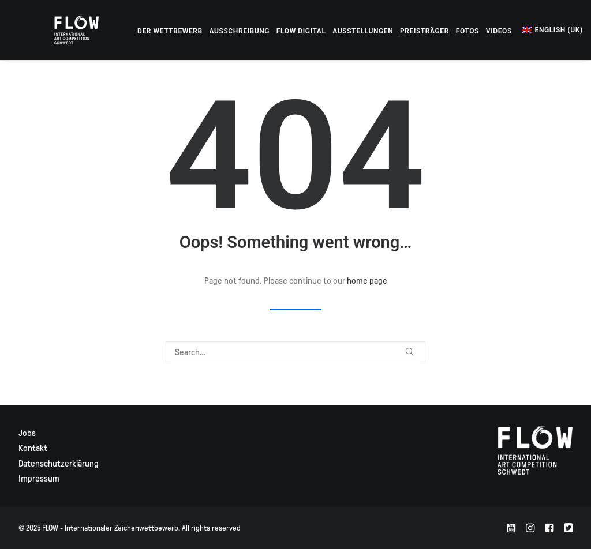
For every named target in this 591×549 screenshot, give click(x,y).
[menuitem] (140, 31)
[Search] (295, 352)
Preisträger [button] (394, 31)
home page (367, 280)
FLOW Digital (271, 31)
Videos (469, 31)
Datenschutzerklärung (58, 463)
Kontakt (32, 448)
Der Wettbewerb (140, 31)
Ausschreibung (209, 31)
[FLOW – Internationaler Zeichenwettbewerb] (61, 30)
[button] (569, 30)
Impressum (38, 478)
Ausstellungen (332, 31)
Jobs (27, 433)
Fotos (437, 31)
